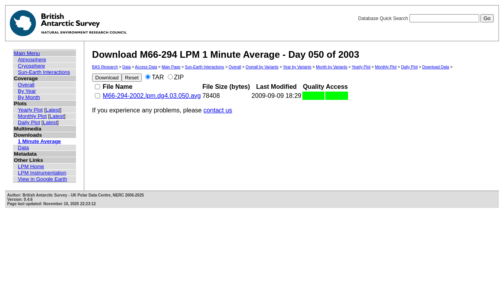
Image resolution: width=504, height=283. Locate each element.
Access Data (146, 67)
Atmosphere (32, 59)
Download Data (435, 67)
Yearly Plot (30, 110)
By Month (29, 97)
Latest (53, 110)
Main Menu (27, 53)
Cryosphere (31, 66)
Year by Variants (297, 67)
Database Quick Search (425, 18)
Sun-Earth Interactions (44, 72)
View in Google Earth (42, 179)
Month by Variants (331, 67)
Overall (26, 85)
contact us (218, 110)
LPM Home (31, 166)
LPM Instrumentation (42, 173)
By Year (27, 91)
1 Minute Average (39, 141)
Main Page (170, 67)
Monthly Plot (32, 116)
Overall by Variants (262, 67)
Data (23, 148)
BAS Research (105, 67)
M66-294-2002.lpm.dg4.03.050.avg (152, 95)
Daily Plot (29, 122)
